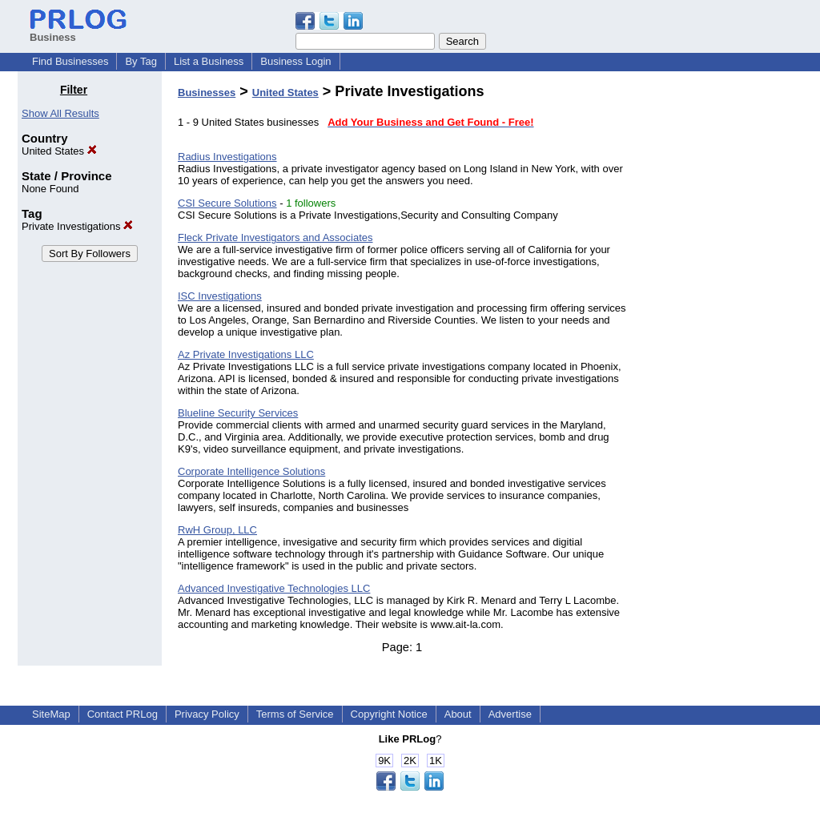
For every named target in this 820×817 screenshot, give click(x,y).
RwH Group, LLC (217, 530)
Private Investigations (77, 226)
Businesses (206, 93)
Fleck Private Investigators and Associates (275, 237)
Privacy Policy (207, 714)
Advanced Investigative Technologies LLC (274, 588)
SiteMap (51, 714)
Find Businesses (70, 61)
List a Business (208, 61)
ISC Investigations (220, 296)
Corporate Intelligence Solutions (251, 471)
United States (59, 151)
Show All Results (60, 113)
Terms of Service (295, 714)
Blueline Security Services (238, 413)
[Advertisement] (721, 323)
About (458, 714)
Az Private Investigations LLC (246, 354)
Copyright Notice (389, 714)
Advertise (510, 714)
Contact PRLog (122, 714)
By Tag (141, 61)
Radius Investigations (227, 157)
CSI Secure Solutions (227, 203)
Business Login (295, 61)
